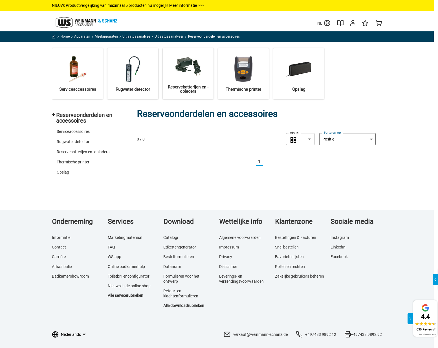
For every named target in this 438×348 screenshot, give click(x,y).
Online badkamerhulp (126, 266)
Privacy (225, 256)
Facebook (339, 256)
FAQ (111, 247)
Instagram (340, 237)
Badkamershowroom (70, 276)
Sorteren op (332, 133)
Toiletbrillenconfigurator (128, 276)
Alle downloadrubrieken (183, 305)
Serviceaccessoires (73, 131)
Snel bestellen (287, 247)
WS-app (114, 256)
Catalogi (170, 237)
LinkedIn (338, 247)
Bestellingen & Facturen (295, 237)
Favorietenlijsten (289, 256)
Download (178, 222)
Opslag (63, 172)
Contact (59, 247)
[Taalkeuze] (73, 334)
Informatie (61, 237)
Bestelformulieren (178, 256)
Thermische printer (73, 162)
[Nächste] (266, 162)
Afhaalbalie (62, 266)
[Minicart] (378, 24)
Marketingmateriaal (125, 237)
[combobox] (300, 139)
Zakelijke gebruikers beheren (299, 276)
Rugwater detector (73, 141)
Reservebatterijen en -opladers (83, 152)
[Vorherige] (252, 162)
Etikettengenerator (179, 247)
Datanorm (172, 266)
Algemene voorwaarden (240, 237)
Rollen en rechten (290, 266)
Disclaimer (228, 266)
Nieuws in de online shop (129, 286)
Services (120, 222)
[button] (300, 139)
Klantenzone (293, 222)
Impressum (229, 247)
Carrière (59, 256)
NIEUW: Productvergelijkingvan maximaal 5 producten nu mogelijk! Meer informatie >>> (128, 5)
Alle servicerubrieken (125, 295)
